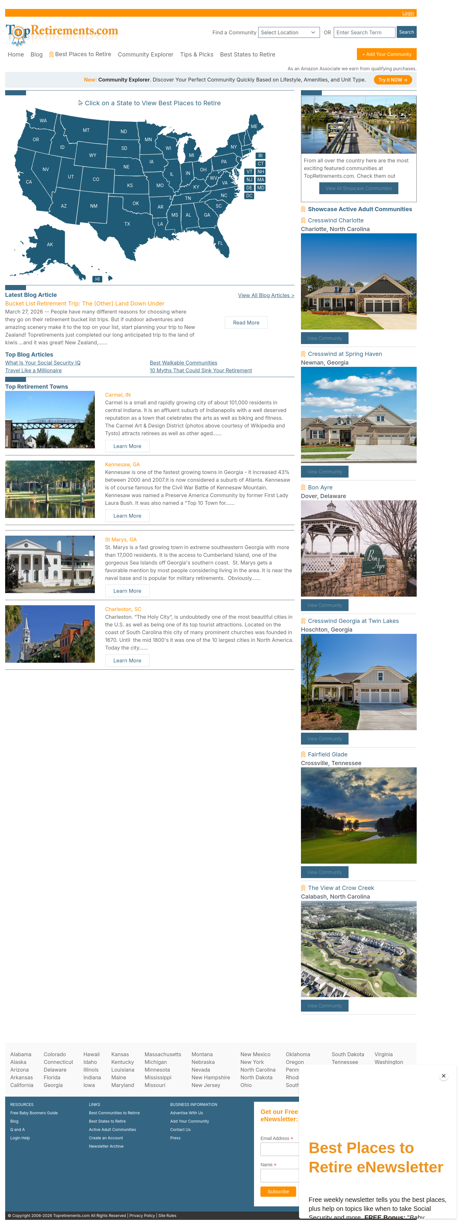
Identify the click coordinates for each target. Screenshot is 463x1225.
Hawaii (91, 1054)
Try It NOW (393, 79)
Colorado (55, 1054)
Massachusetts (163, 1054)
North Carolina (258, 1069)
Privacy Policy (142, 1215)
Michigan (156, 1062)
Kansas (120, 1054)
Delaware (55, 1069)
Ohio (246, 1085)
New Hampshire (211, 1077)
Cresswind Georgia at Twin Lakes (353, 620)
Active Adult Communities (112, 1129)
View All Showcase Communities (359, 188)
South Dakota (348, 1054)
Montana (202, 1054)
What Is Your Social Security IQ (42, 362)
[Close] (444, 1076)
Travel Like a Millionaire (33, 370)
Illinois (90, 1069)
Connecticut (58, 1062)
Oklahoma (298, 1054)
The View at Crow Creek (341, 887)
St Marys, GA (121, 539)
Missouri (155, 1085)
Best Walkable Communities (183, 362)
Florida (52, 1077)
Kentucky (122, 1062)
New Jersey (206, 1085)
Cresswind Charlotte (336, 220)
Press (175, 1137)
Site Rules (168, 1215)
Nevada (201, 1069)
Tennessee (345, 1062)
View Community (324, 338)
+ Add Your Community (387, 54)
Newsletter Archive (106, 1146)
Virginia (384, 1054)
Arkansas (21, 1077)
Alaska (18, 1062)
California (21, 1085)
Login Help (20, 1137)
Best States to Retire (247, 54)
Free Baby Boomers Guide (34, 1112)
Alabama (21, 1054)
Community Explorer (146, 54)
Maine (118, 1077)
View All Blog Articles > (266, 295)
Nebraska (203, 1062)
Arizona (19, 1069)
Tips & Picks (196, 54)
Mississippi (158, 1077)
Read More (246, 322)
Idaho (90, 1062)
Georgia (53, 1085)
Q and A (17, 1129)
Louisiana (122, 1069)
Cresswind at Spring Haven (345, 353)
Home (16, 54)
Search (406, 32)
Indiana (92, 1077)
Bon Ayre (320, 487)
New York (252, 1062)
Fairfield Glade (328, 754)
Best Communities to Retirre (114, 1112)
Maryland (122, 1085)
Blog (37, 54)
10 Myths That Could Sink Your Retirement (201, 370)
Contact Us (180, 1129)
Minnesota (157, 1069)
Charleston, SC (123, 609)
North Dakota (257, 1077)
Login (408, 13)
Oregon (295, 1062)
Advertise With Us (186, 1112)
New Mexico (255, 1054)
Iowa (89, 1085)
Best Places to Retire (80, 54)
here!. (404, 176)
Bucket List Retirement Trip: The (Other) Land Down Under (84, 303)
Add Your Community (189, 1121)
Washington (389, 1062)
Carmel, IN (118, 395)
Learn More (127, 446)
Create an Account (106, 1137)
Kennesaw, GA (122, 464)
